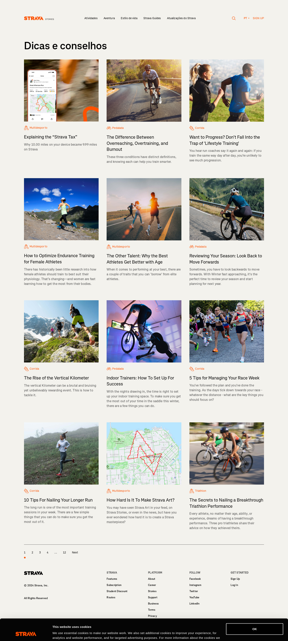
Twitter (193, 591)
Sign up (258, 18)
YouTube (194, 597)
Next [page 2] (75, 552)
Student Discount (117, 591)
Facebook (195, 579)
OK (254, 608)
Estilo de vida (129, 18)
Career (152, 585)
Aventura (109, 18)
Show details (61, 633)
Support (152, 597)
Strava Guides (152, 18)
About (151, 579)
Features (112, 579)
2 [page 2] (32, 552)
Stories (152, 591)
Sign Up (235, 579)
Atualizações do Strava (181, 18)
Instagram (195, 585)
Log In (234, 585)
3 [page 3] (40, 552)
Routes (111, 597)
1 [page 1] (25, 555)
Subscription (114, 585)
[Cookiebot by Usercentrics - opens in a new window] (25, 633)
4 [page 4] (47, 552)
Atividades (90, 18)
